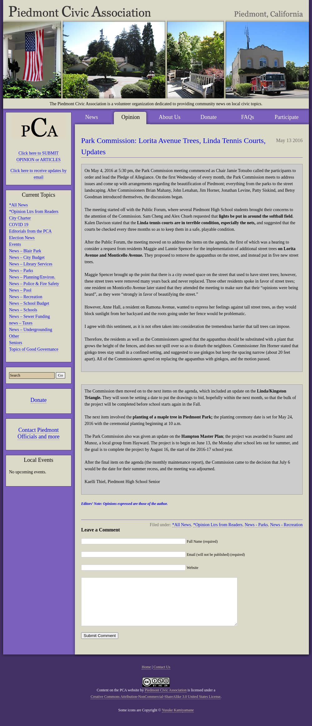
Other (14, 336)
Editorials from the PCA (30, 231)
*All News (18, 205)
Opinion (130, 117)
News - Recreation (286, 524)
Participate (287, 117)
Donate (39, 400)
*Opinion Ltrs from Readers (33, 211)
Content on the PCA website (118, 699)
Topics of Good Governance (33, 349)
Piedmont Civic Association (166, 699)
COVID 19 (18, 224)
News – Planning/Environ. (32, 277)
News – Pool (20, 290)
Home (146, 676)
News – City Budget (27, 257)
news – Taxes (20, 323)
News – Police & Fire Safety (34, 283)
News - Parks (256, 524)
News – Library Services (30, 264)
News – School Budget (29, 303)
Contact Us (162, 676)
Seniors (15, 342)
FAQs (247, 117)
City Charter (20, 218)
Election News (22, 237)
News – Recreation (25, 296)
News (91, 117)
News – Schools (23, 310)
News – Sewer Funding (29, 316)
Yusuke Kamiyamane (178, 719)
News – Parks (21, 270)
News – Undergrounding (30, 329)
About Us (170, 117)
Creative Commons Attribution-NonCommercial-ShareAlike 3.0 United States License (155, 706)
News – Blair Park (25, 251)
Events (15, 244)
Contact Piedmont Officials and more (38, 433)
